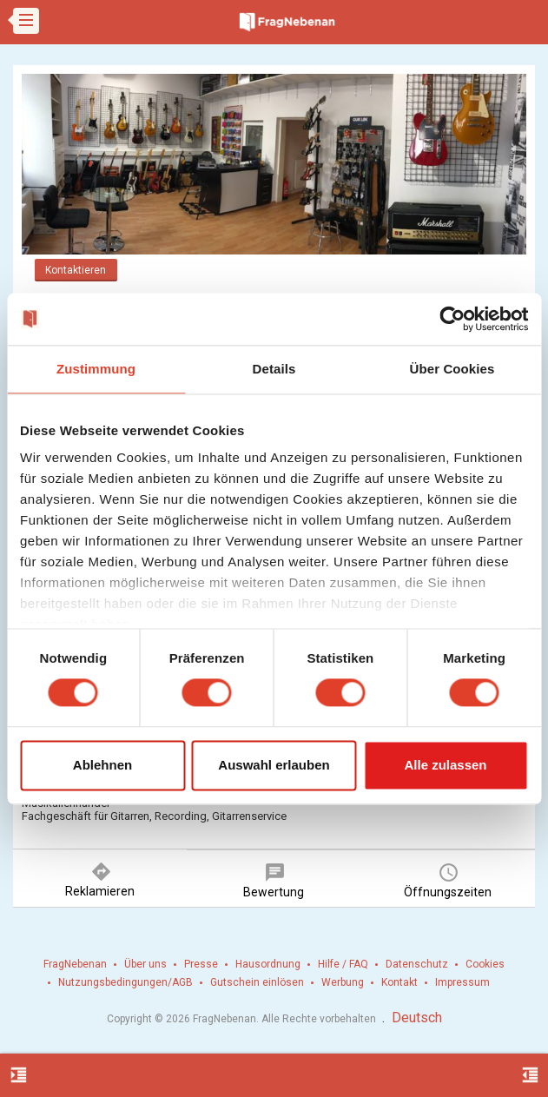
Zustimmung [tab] (95, 368)
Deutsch (417, 1017)
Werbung (342, 982)
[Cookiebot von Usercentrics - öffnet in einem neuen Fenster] (452, 319)
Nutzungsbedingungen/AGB (125, 982)
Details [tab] (274, 368)
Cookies (485, 964)
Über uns (145, 964)
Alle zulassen (445, 764)
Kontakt (399, 982)
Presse (201, 964)
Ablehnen (102, 764)
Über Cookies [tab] (452, 368)
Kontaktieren (75, 270)
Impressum (462, 982)
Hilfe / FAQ (343, 964)
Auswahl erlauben (273, 764)
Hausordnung (267, 964)
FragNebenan (75, 964)
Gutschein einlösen (257, 982)
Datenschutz (417, 964)
